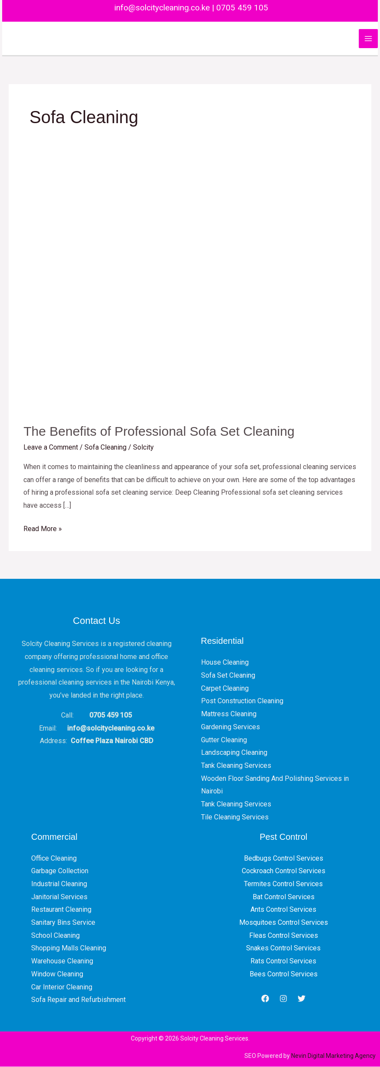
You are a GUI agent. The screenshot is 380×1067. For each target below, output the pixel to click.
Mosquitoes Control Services (283, 923)
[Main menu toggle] (368, 38)
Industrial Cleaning (59, 884)
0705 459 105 (242, 8)
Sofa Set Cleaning (228, 676)
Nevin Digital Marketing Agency (333, 1056)
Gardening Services (230, 727)
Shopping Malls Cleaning (68, 948)
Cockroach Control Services (283, 871)
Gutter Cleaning (224, 740)
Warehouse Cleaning (62, 961)
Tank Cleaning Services (236, 766)
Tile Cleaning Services (235, 817)
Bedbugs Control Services (283, 859)
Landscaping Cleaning (234, 753)
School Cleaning (55, 936)
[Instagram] (283, 999)
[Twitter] (301, 999)
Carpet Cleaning (225, 689)
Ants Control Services (283, 910)
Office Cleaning (54, 859)
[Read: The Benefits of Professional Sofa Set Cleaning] (190, 287)
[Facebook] (265, 999)
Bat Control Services (284, 897)
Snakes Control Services (283, 948)
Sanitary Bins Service (63, 923)
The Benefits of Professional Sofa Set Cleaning (158, 431)
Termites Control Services (283, 884)
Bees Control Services (284, 974)
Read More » (42, 528)
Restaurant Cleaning (61, 910)
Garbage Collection (59, 871)
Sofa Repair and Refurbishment (78, 1000)
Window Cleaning (57, 974)
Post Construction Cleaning (242, 701)
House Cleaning (225, 663)
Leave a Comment (50, 448)
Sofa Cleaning (105, 448)
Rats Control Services (283, 961)
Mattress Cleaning (229, 714)
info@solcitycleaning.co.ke (161, 8)
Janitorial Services (59, 897)
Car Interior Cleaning (61, 987)
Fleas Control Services (283, 936)
